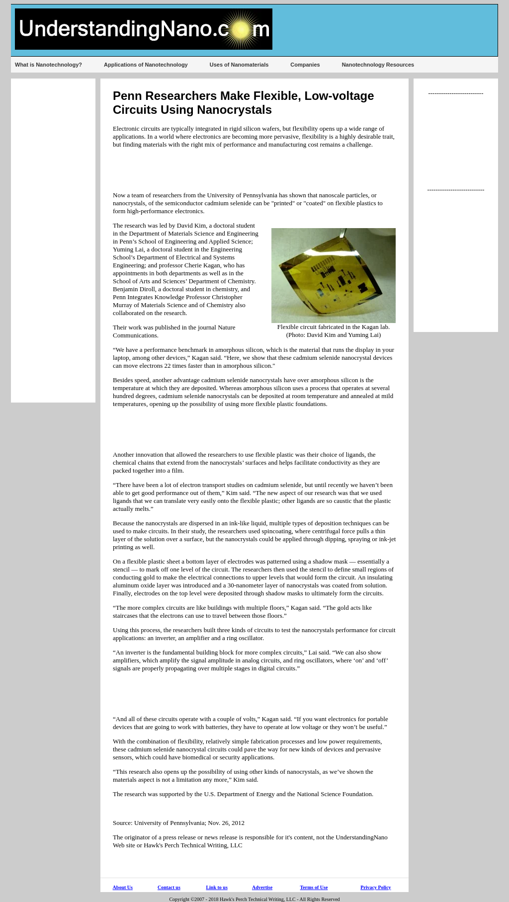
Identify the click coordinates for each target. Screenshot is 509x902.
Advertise (262, 887)
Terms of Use (314, 887)
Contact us (169, 887)
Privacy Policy (375, 887)
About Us (123, 887)
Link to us (216, 887)
